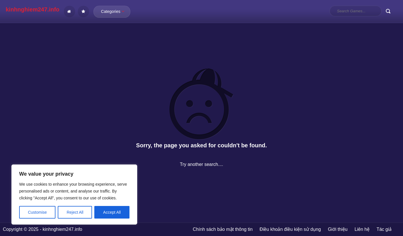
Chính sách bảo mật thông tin (223, 229)
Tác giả (384, 229)
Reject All (75, 212)
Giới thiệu (338, 229)
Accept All (112, 212)
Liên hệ (362, 229)
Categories (112, 11)
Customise (37, 212)
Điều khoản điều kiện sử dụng (290, 229)
